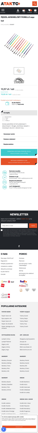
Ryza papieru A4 (6, 318)
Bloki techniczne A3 (26, 349)
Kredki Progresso (25, 411)
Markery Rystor (6, 382)
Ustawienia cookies (6, 266)
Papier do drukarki (7, 324)
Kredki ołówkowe (25, 390)
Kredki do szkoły (25, 392)
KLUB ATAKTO (5, 271)
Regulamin (4, 261)
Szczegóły (7, 112)
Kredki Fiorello (6, 406)
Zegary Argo (5, 349)
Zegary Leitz (5, 344)
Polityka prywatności (7, 263)
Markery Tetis (6, 387)
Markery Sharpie (7, 360)
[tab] (19, 112)
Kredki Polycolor (25, 406)
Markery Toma (6, 366)
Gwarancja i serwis (9, 134)
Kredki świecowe (25, 387)
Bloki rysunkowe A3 (26, 347)
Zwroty (21, 271)
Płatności (21, 261)
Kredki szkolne (6, 403)
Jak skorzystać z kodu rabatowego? (25, 264)
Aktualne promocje (6, 269)
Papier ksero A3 (6, 321)
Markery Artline (6, 390)
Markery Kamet (24, 363)
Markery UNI (5, 371)
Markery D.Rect (24, 368)
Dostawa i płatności (9, 139)
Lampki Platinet (6, 341)
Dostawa (21, 258)
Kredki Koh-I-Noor (25, 403)
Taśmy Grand (24, 316)
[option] (19, 46)
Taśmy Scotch (24, 326)
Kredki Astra (23, 384)
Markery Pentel (24, 360)
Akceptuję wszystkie (19, 426)
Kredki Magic (24, 414)
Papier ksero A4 (6, 316)
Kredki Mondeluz (25, 408)
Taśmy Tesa (23, 324)
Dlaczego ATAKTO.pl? (7, 258)
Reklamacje (22, 268)
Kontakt (3, 274)
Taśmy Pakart (24, 321)
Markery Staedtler (7, 384)
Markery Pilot (6, 368)
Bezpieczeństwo (8, 144)
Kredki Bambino (25, 382)
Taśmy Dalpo (24, 318)
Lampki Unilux (6, 339)
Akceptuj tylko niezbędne (19, 429)
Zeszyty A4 (23, 341)
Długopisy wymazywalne (27, 339)
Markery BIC (23, 366)
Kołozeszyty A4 (24, 344)
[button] (4, 429)
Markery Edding (6, 363)
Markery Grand (24, 371)
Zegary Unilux (6, 347)
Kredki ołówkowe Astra (8, 408)
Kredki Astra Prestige (8, 411)
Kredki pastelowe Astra (9, 414)
